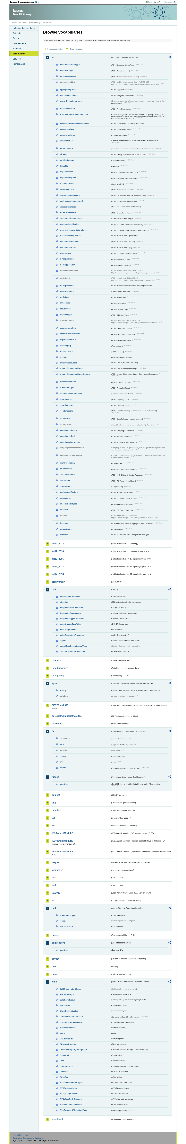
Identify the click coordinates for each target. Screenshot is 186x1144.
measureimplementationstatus (73, 230)
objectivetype (66, 315)
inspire (55, 862)
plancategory (65, 345)
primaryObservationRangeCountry (75, 374)
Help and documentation (24, 28)
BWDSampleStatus (68, 1000)
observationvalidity (68, 328)
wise (54, 981)
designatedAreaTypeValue (71, 608)
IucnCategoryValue (68, 629)
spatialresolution (67, 474)
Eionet (24, 23)
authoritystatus (66, 148)
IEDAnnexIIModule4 (62, 851)
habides (56, 810)
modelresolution (67, 291)
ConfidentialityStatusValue (71, 1016)
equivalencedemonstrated (71, 201)
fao (53, 731)
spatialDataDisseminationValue (73, 646)
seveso (56, 959)
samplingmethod (67, 436)
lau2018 (56, 893)
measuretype (65, 253)
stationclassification (69, 492)
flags (62, 744)
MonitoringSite (66, 1039)
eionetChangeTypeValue (70, 624)
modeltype (64, 297)
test (54, 966)
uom (54, 974)
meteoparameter (67, 259)
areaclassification (67, 108)
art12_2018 (58, 551)
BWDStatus (65, 1005)
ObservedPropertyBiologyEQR (73, 1050)
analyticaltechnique (68, 95)
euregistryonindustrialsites (67, 716)
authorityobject (66, 141)
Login (150, 2)
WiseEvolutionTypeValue (71, 1104)
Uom (62, 1061)
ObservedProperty (68, 1044)
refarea (63, 756)
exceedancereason (68, 212)
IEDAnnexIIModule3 (62, 841)
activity (63, 690)
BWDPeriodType (67, 994)
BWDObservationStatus (70, 989)
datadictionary (60, 668)
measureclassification (69, 224)
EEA (24, 2)
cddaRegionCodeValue (70, 597)
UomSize (64, 1072)
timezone (64, 523)
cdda (54, 589)
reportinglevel (66, 399)
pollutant (64, 357)
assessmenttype (67, 129)
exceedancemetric (68, 207)
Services (17, 59)
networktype (65, 309)
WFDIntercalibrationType (71, 1083)
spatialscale (65, 480)
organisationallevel (68, 340)
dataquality (58, 675)
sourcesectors (66, 469)
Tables (16, 38)
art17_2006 (58, 559)
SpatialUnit (64, 1055)
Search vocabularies (54, 49)
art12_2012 (58, 543)
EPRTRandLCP (60, 705)
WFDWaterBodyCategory (71, 1099)
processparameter (68, 382)
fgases (55, 777)
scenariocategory (67, 463)
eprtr (54, 683)
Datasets (17, 33)
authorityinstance (67, 135)
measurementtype (68, 247)
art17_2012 (58, 566)
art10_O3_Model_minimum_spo (74, 114)
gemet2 (56, 795)
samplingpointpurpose (70, 442)
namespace (65, 303)
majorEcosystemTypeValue (72, 635)
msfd (54, 908)
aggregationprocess (68, 90)
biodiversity (58, 582)
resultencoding (66, 411)
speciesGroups (66, 926)
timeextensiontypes (68, 504)
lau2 (54, 885)
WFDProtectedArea (68, 1088)
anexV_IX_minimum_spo (71, 101)
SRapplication (66, 486)
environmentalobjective (70, 195)
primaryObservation (68, 363)
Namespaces (19, 64)
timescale (64, 510)
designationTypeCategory (71, 613)
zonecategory (66, 529)
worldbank (57, 1119)
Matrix (62, 1033)
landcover (57, 870)
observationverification (70, 334)
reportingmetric (67, 405)
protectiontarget (67, 387)
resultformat (65, 418)
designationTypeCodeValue (72, 618)
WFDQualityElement (68, 1094)
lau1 (54, 877)
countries (64, 784)
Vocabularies (19, 54)
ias (53, 818)
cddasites (64, 602)
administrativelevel (68, 76)
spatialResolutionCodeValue (72, 651)
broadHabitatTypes (68, 915)
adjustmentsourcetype (70, 64)
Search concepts (76, 49)
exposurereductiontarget (71, 218)
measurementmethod (69, 241)
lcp (53, 900)
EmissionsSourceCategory (71, 1022)
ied (53, 825)
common (56, 660)
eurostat (56, 723)
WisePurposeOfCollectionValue (73, 1110)
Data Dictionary (34, 23)
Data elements (19, 43)
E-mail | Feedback (21, 1135)
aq (53, 57)
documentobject (67, 183)
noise (55, 935)
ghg (54, 802)
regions (63, 641)
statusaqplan (65, 498)
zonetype (64, 535)
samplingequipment (68, 430)
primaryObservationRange (71, 368)
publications (58, 943)
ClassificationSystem (69, 1011)
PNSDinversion (66, 351)
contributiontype (67, 160)
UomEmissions (66, 1066)
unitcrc (63, 768)
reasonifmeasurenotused (71, 393)
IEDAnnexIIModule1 (62, 833)
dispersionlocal (66, 172)
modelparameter (67, 286)
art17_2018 (58, 574)
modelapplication (67, 265)
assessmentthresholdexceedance (74, 124)
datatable (64, 166)
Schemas (17, 48)
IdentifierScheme (67, 1028)
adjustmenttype (67, 70)
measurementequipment (70, 236)
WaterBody (64, 1077)
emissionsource (67, 189)
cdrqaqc (63, 154)
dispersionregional (68, 178)
